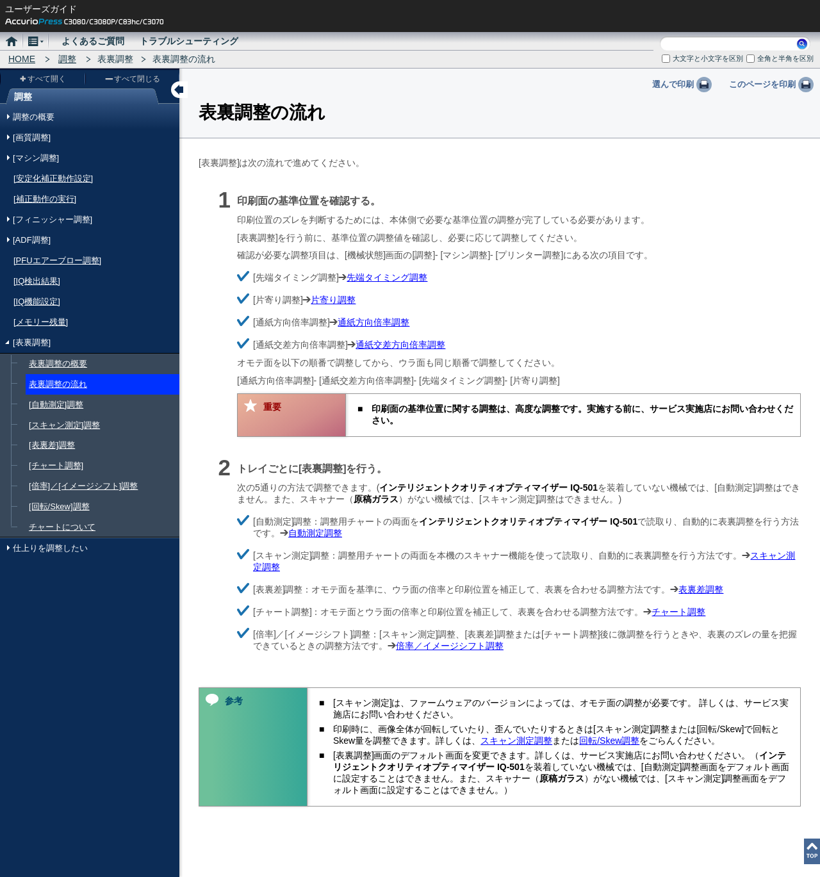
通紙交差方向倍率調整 (400, 345)
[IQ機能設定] (36, 301)
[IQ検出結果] (36, 281)
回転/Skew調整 (609, 740)
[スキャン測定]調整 (64, 425)
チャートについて (62, 527)
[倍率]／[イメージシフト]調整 (83, 486)
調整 (67, 59)
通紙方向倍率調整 (373, 322)
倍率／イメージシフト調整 (450, 646)
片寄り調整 (333, 300)
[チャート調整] (56, 465)
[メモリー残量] (40, 322)
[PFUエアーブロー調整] (57, 260)
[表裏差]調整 (52, 445)
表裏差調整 (700, 589)
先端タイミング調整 (387, 277)
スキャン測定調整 (516, 740)
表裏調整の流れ (58, 384)
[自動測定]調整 (56, 404)
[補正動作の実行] (44, 199)
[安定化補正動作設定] (53, 178)
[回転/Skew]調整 (59, 506)
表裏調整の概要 (58, 363)
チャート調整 (678, 612)
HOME (21, 59)
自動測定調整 (315, 533)
